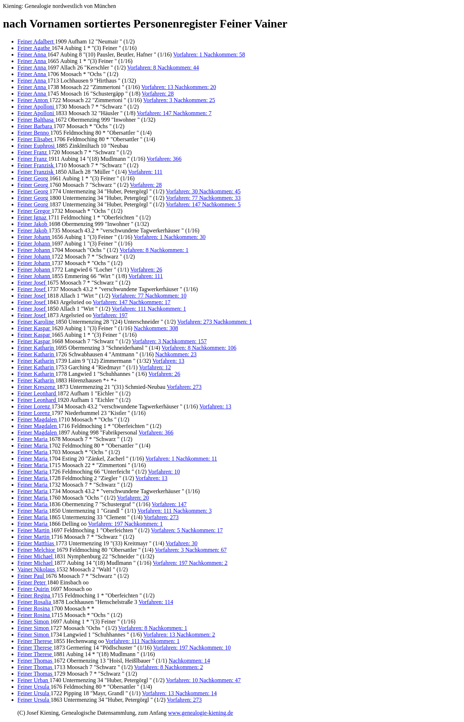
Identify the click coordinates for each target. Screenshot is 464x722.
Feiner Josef (32, 283)
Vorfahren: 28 (158, 94)
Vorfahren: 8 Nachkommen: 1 (154, 250)
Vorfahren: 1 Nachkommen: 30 (170, 237)
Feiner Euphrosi (36, 146)
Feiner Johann (34, 237)
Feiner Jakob (33, 224)
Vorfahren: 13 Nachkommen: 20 (178, 87)
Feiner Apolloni (36, 107)
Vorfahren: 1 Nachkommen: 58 (209, 54)
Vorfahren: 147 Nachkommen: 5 (203, 204)
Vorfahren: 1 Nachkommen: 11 (181, 459)
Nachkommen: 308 (156, 328)
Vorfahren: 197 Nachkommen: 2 (190, 563)
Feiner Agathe (34, 48)
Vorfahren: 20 (133, 498)
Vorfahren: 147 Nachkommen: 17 (131, 302)
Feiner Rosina (34, 608)
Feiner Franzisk (36, 165)
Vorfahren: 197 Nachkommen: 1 (125, 524)
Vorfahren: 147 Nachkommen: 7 (174, 113)
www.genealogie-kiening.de (200, 713)
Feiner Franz (32, 152)
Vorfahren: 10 (164, 472)
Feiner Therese (35, 641)
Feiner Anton (33, 100)
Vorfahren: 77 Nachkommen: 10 (149, 296)
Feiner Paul (31, 576)
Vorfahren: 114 (155, 602)
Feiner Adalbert (36, 41)
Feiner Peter (32, 582)
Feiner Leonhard (37, 393)
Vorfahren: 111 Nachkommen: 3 (174, 511)
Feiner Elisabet (35, 139)
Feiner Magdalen (37, 419)
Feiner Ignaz (32, 217)
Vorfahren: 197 (110, 315)
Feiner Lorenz (34, 406)
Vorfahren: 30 (182, 543)
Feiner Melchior (37, 550)
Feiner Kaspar (34, 328)
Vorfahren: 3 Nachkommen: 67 (191, 550)
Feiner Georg (33, 178)
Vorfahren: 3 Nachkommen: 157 (169, 341)
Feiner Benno (33, 133)
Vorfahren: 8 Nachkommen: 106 (199, 348)
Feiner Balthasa (36, 120)
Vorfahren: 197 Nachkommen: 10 (192, 648)
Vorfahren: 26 (146, 269)
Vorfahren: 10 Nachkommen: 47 (203, 680)
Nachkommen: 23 (175, 354)
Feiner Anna (32, 54)
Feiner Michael (35, 556)
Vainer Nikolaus (37, 569)
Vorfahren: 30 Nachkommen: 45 (203, 191)
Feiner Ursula (34, 687)
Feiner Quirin (33, 589)
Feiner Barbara (35, 126)
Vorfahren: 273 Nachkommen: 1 (214, 322)
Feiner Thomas (35, 661)
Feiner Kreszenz (37, 387)
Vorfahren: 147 (169, 504)
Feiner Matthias (36, 543)
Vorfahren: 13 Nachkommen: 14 (179, 693)
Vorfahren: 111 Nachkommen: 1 (149, 309)
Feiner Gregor (34, 211)
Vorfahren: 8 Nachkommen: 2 (168, 667)
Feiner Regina (34, 595)
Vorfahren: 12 (155, 367)
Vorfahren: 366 (164, 159)
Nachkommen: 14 (189, 661)
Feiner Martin (34, 530)
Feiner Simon (33, 621)
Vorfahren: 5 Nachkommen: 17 (187, 530)
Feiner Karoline (36, 322)
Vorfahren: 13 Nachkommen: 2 (179, 634)
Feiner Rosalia (35, 602)
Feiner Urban (33, 680)
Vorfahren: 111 (145, 172)
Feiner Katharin (36, 348)
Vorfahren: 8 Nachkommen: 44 (163, 67)
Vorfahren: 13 (168, 361)
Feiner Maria (33, 439)
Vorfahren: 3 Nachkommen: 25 (179, 100)
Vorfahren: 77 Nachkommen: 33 (203, 198)
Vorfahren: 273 (184, 387)
